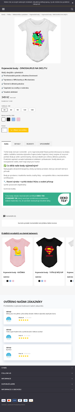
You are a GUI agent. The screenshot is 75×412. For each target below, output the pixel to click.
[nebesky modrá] (14, 119)
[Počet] (4, 130)
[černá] (9, 119)
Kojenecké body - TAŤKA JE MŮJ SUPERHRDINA (53, 272)
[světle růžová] (19, 119)
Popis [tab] (6, 144)
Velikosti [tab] (30, 144)
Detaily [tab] (17, 144)
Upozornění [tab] (44, 144)
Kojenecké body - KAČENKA (14, 272)
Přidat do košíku (18, 130)
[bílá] (4, 119)
